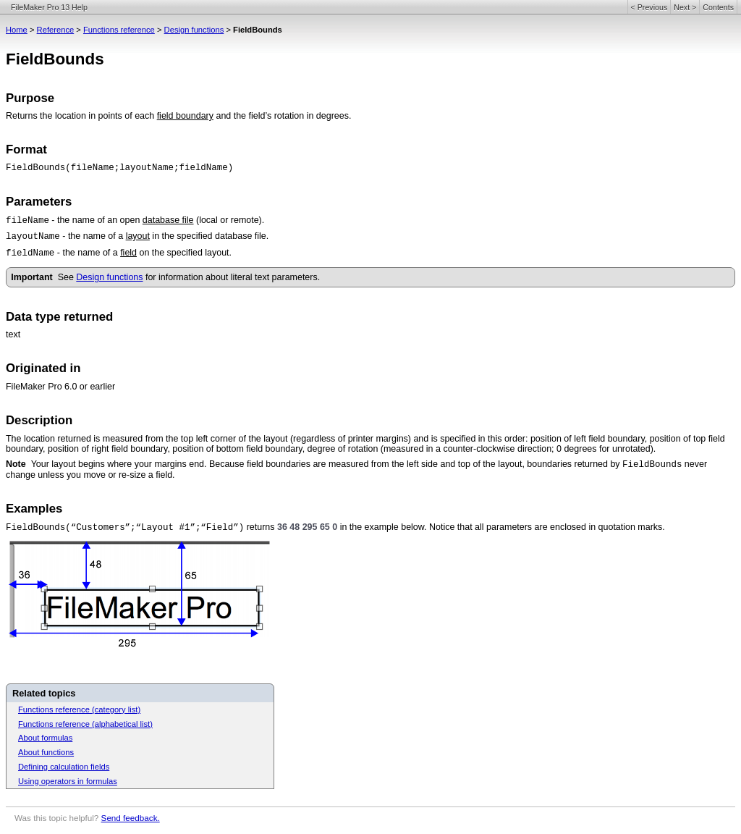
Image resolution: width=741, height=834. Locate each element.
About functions (46, 752)
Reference (56, 29)
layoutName (33, 237)
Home (16, 29)
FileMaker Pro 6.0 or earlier (60, 387)
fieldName (30, 253)
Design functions (194, 29)
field (128, 253)
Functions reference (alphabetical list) (85, 724)
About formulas (45, 737)
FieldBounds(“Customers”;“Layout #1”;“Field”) (125, 528)
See (67, 277)
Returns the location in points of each (81, 116)
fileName (27, 221)
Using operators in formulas (67, 781)
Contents (718, 7)
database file (168, 220)
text (13, 334)
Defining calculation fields (63, 766)
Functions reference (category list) (79, 709)
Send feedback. (130, 817)
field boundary (185, 116)
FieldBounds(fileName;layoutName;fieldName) (119, 168)
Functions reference (119, 29)
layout (138, 236)
